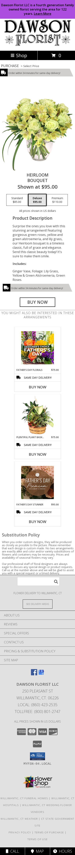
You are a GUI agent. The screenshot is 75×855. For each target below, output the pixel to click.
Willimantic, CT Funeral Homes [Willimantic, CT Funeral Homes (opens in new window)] (24, 798)
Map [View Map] (37, 851)
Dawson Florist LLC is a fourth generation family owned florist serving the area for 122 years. (37, 9)
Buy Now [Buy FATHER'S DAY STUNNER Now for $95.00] (37, 521)
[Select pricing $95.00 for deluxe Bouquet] (37, 200)
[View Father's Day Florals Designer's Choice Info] (37, 348)
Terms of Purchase (49, 832)
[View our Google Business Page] (41, 674)
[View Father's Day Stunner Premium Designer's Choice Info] (37, 482)
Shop (19, 55)
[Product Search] (38, 581)
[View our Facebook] (34, 674)
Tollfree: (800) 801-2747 (37, 711)
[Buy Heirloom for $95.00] (37, 302)
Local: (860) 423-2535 (37, 704)
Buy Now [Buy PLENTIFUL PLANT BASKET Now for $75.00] (37, 454)
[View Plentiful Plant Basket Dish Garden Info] (37, 415)
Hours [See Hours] (62, 851)
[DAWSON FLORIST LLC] (37, 45)
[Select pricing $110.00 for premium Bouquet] (57, 200)
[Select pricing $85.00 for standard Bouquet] (17, 200)
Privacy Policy (20, 832)
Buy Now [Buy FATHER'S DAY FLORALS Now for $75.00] (37, 387)
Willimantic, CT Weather (19, 818)
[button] (37, 756)
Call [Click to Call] (12, 851)
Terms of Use (37, 839)
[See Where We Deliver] (37, 604)
